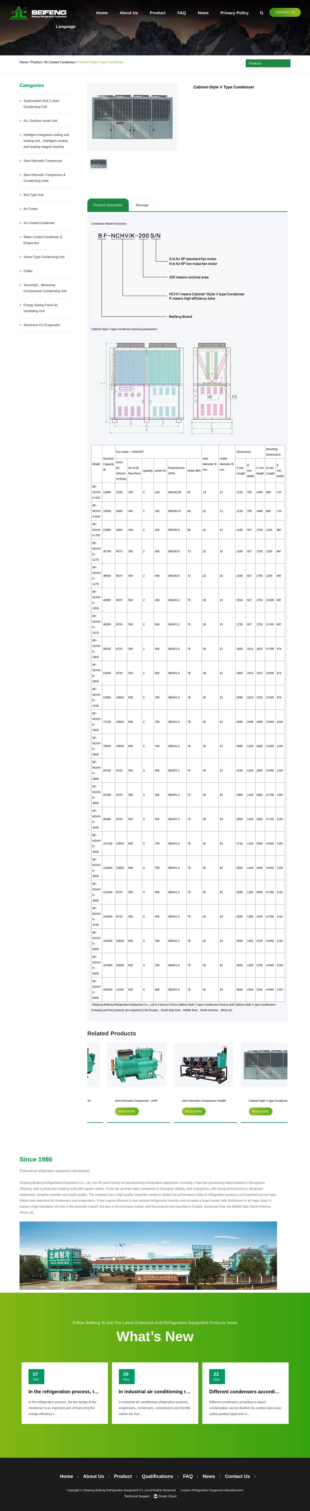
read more (109, 1111)
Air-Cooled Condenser (59, 62)
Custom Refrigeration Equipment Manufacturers (212, 1490)
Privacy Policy (234, 12)
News (203, 12)
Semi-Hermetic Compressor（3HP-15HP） (185, 1101)
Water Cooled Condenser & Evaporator (43, 240)
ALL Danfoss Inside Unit (40, 121)
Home (102, 12)
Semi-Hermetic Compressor (43, 160)
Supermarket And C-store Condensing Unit (41, 103)
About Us (129, 12)
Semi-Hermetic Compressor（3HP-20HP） (119, 1101)
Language (66, 26)
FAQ (181, 12)
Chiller (28, 271)
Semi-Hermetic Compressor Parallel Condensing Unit (253, 1101)
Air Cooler (31, 209)
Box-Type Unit (33, 195)
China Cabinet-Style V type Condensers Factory (199, 1004)
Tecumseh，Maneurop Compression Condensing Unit (45, 288)
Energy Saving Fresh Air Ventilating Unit (41, 308)
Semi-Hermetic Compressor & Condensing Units (44, 177)
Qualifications (157, 1476)
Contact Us (285, 12)
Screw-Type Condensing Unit (44, 257)
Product (157, 12)
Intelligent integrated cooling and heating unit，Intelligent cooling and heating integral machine (46, 140)
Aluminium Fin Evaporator (42, 325)
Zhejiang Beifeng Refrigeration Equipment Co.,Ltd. (116, 1490)
